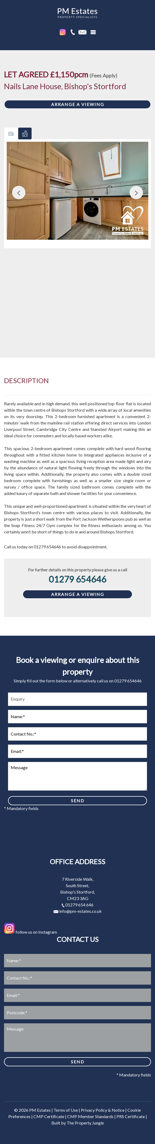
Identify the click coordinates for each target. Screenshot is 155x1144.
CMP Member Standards (90, 1116)
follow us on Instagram (30, 931)
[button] (18, 192)
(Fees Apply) (103, 75)
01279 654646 (77, 579)
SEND (77, 800)
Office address (77, 862)
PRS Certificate (130, 1116)
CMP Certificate (48, 1116)
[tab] (11, 133)
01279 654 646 (77, 904)
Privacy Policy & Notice (102, 1109)
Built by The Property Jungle (77, 1122)
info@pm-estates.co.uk (78, 911)
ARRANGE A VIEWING (77, 104)
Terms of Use (66, 1109)
